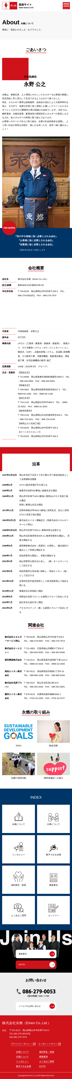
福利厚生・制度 (46, 1051)
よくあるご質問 (46, 1061)
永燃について (22, 1051)
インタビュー (22, 1061)
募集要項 (43, 1056)
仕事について (22, 1056)
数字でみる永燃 (23, 1066)
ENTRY (42, 1066)
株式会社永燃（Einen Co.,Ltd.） (26, 1023)
